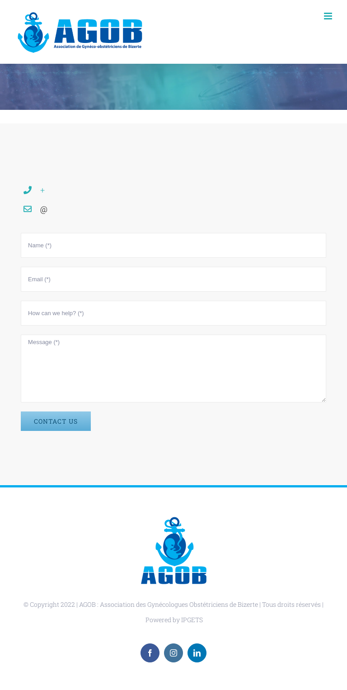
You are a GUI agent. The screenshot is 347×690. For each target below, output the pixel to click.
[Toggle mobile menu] (328, 16)
